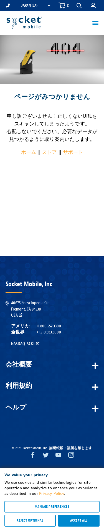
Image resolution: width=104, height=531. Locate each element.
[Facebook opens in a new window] (33, 456)
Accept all (78, 520)
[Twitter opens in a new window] (46, 456)
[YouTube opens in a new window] (58, 456)
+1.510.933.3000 (48, 332)
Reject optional (30, 520)
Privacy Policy (51, 493)
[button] (79, 5)
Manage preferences (52, 506)
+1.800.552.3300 (48, 326)
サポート (73, 152)
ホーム (28, 152)
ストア (49, 152)
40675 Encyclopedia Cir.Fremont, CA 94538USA (30, 309)
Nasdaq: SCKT (25, 343)
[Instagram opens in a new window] (71, 456)
